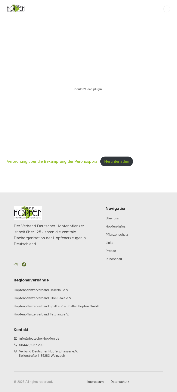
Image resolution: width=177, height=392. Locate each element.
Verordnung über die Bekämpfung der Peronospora (52, 161)
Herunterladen (116, 161)
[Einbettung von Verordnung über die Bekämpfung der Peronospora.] (88, 89)
